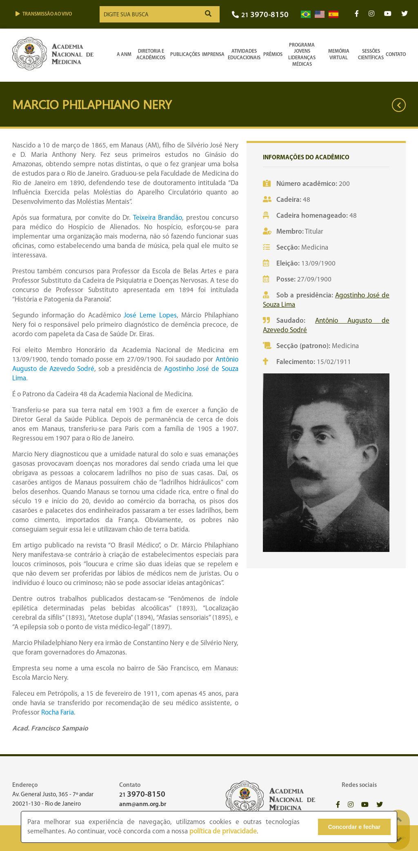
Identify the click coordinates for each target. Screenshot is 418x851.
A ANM (124, 54)
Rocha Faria (57, 712)
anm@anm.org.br (142, 805)
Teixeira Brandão (157, 217)
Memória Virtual (338, 54)
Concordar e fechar (354, 827)
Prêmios (272, 54)
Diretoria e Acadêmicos (150, 54)
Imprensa (213, 54)
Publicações (185, 54)
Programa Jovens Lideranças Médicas (302, 55)
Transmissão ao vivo (44, 14)
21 (260, 15)
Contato (396, 54)
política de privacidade (223, 831)
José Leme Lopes (150, 315)
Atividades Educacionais (244, 54)
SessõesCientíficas (371, 54)
